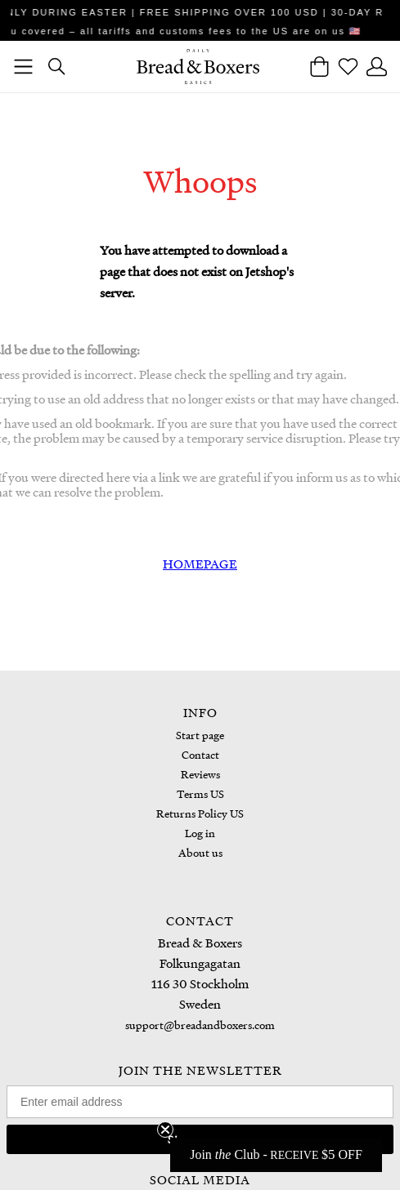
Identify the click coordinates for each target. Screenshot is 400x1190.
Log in (200, 832)
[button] (276, 1154)
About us (200, 852)
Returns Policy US (200, 813)
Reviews (200, 774)
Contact (200, 754)
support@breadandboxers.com (200, 1024)
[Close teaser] (165, 1129)
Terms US (200, 793)
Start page (200, 734)
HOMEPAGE (200, 564)
